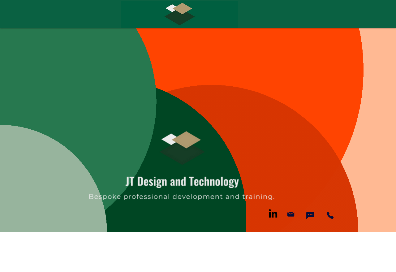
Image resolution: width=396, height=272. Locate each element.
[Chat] (310, 215)
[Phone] (330, 215)
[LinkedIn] (273, 213)
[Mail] (291, 214)
